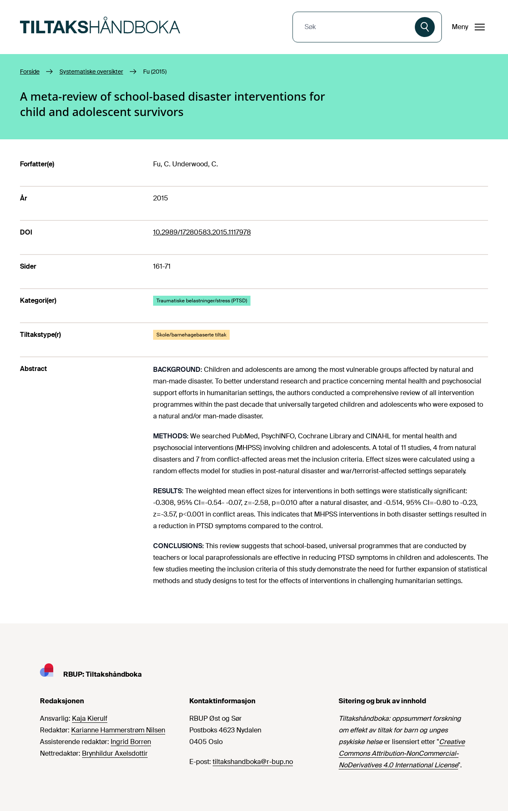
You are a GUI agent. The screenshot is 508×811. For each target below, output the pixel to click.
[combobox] (355, 27)
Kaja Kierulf (89, 718)
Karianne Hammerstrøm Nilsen (118, 730)
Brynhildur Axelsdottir (115, 753)
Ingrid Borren (131, 741)
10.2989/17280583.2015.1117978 (202, 232)
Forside (30, 71)
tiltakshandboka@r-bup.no (253, 761)
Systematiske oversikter (91, 71)
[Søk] (425, 27)
